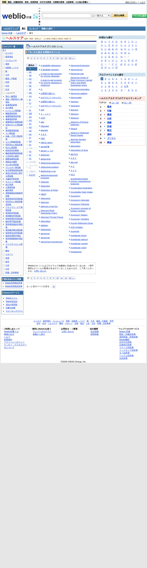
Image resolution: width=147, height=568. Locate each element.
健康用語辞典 (11, 119)
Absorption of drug (79, 150)
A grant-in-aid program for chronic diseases (51, 75)
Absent (73, 129)
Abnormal (45, 238)
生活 (7, 89)
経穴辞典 (9, 184)
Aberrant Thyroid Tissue (52, 217)
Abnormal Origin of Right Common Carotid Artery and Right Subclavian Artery (81, 81)
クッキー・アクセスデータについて (15, 346)
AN (30, 117)
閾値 (109, 142)
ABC (43, 138)
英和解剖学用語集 (13, 216)
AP (30, 124)
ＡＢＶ (73, 158)
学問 (7, 82)
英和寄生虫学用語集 (14, 233)
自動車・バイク (12, 68)
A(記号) (32, 175)
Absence (74, 118)
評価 (109, 126)
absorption (75, 146)
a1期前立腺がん (48, 93)
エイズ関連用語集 (13, 142)
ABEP (43, 194)
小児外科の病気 (12, 156)
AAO (43, 118)
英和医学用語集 (12, 213)
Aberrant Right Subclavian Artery (49, 211)
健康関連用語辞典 (13, 116)
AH (30, 96)
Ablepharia (46, 229)
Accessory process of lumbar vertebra (80, 209)
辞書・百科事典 (12, 272)
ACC (72, 174)
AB (30, 75)
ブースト (111, 138)
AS (30, 134)
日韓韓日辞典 (58, 2)
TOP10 (102, 102)
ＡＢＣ (44, 134)
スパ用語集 (10, 133)
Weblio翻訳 (124, 339)
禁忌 (109, 130)
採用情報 (94, 334)
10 (57, 58)
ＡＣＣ (73, 170)
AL (30, 110)
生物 (7, 258)
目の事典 (9, 108)
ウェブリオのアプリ (42, 331)
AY (30, 155)
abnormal (45, 233)
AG (30, 93)
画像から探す (46, 28)
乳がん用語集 (11, 147)
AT (30, 138)
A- (42, 89)
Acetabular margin (79, 243)
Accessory (75, 196)
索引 (23, 28)
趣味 (7, 251)
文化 (7, 86)
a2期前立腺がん (48, 101)
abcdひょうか (47, 151)
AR (30, 131)
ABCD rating (46, 142)
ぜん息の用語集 (12, 165)
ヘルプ (142, 2)
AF (30, 89)
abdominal (45, 159)
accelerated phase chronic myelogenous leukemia (80, 181)
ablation (44, 225)
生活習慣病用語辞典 (14, 170)
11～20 (115, 102)
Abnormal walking (78, 93)
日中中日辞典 (45, 2)
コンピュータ (11, 60)
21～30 (127, 102)
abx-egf (74, 162)
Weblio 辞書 (6, 33)
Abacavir (45, 126)
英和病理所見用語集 (14, 219)
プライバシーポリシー (14, 342)
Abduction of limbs (49, 190)
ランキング (33, 28)
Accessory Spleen (79, 215)
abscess (74, 110)
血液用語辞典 (11, 105)
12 (66, 58)
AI (30, 100)
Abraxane (75, 106)
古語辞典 (70, 2)
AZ (30, 159)
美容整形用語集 (12, 130)
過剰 (109, 134)
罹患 (109, 106)
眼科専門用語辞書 (13, 221)
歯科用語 (9, 190)
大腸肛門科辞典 (12, 179)
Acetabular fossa (78, 235)
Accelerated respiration (81, 188)
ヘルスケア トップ (10, 28)
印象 (109, 110)
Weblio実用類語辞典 (13, 283)
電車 (7, 64)
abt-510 (74, 154)
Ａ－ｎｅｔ (46, 114)
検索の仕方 (9, 334)
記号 (126, 86)
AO (30, 120)
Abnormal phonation (79, 89)
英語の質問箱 (11, 305)
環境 (109, 114)
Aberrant (45, 202)
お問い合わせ (40, 271)
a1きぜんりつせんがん (51, 97)
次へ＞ (72, 58)
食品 (7, 262)
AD (30, 82)
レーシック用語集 (13, 110)
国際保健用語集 (12, 159)
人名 (7, 265)
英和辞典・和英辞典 (128, 337)
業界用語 (9, 57)
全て (4, 50)
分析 (109, 118)
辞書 (4, 2)
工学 (7, 75)
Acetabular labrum (79, 239)
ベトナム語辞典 (126, 355)
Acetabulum (76, 252)
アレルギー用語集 (13, 167)
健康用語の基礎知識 (14, 122)
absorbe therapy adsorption (78, 140)
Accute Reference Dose (81, 223)
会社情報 (94, 331)
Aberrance (45, 198)
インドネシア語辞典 (128, 350)
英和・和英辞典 (31, 2)
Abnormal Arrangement (51, 242)
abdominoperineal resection (49, 176)
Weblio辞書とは (11, 331)
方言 (7, 269)
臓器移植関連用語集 (14, 153)
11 (62, 58)
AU (30, 141)
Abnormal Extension (79, 65)
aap (42, 122)
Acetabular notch (78, 247)
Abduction (45, 186)
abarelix (44, 130)
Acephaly (74, 231)
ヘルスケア (21, 33)
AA (30, 72)
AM (30, 113)
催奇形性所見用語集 (14, 199)
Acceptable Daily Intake (81, 192)
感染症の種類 (11, 162)
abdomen (45, 155)
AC (30, 79)
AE (30, 86)
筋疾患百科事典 (12, 150)
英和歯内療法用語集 (14, 230)
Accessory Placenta (79, 204)
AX (30, 152)
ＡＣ (72, 166)
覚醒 (109, 122)
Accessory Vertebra (79, 219)
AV (30, 145)
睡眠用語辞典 (11, 113)
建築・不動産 (11, 78)
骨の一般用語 (11, 96)
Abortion (74, 101)
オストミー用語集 (13, 182)
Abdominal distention (50, 163)
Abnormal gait (77, 74)
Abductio (45, 182)
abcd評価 (45, 147)
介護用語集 (10, 187)
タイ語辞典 (124, 353)
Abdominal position (50, 167)
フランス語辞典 (126, 347)
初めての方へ (131, 2)
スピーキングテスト (14, 311)
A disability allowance (51, 65)
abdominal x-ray (48, 171)
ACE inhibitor (76, 227)
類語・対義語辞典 (15, 2)
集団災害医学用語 (13, 236)
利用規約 (8, 339)
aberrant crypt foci (49, 206)
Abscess (74, 114)
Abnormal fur (76, 69)
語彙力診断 (10, 308)
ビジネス (9, 53)
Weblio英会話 (11, 301)
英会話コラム (11, 298)
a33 (42, 110)
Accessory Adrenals (79, 200)
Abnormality (76, 97)
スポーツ (9, 254)
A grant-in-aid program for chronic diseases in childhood (51, 82)
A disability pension (50, 69)
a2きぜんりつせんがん (51, 106)
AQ (30, 127)
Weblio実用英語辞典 (13, 286)
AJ (30, 103)
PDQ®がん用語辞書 (14, 145)
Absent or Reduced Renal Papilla (79, 134)
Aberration (45, 221)
